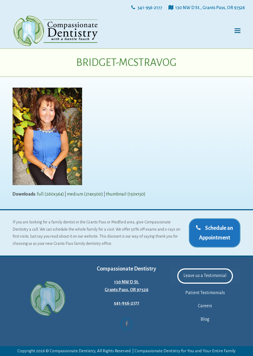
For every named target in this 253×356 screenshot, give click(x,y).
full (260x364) (50, 194)
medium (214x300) (85, 194)
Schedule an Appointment (214, 233)
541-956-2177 (126, 303)
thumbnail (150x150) (125, 194)
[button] (237, 31)
